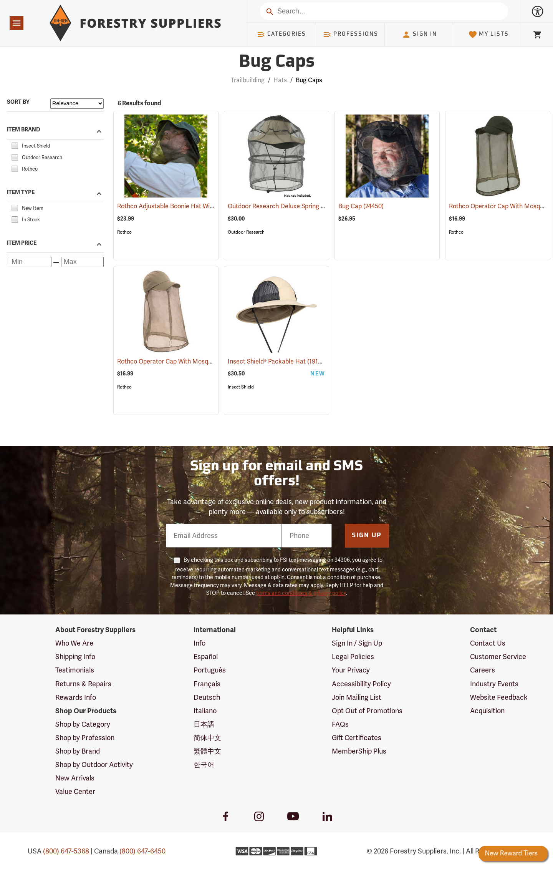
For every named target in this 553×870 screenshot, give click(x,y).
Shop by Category (82, 724)
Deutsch (207, 697)
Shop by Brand (77, 751)
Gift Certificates (356, 738)
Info (199, 643)
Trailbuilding (248, 80)
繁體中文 (207, 751)
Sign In (419, 34)
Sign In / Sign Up (357, 643)
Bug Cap (361, 206)
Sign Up (367, 536)
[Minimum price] (30, 262)
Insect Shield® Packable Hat (277, 361)
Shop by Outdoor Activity (94, 764)
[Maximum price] (82, 262)
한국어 (204, 764)
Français (207, 684)
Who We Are (74, 643)
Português (210, 670)
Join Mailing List (356, 697)
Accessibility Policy (361, 684)
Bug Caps (309, 80)
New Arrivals (74, 778)
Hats (280, 80)
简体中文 (207, 738)
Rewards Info (75, 697)
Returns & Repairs (83, 684)
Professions (351, 34)
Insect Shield (241, 387)
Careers (482, 670)
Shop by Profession (84, 738)
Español (206, 656)
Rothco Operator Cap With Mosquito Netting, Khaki (199, 361)
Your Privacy (351, 670)
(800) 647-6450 (142, 851)
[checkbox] (14, 145)
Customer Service (498, 656)
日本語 (204, 724)
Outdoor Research (246, 232)
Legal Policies (353, 656)
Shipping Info (75, 656)
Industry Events (494, 684)
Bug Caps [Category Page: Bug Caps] (277, 62)
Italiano (205, 711)
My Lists (488, 34)
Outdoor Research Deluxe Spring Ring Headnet (304, 206)
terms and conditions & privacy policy (301, 593)
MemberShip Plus (359, 751)
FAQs (340, 724)
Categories (281, 34)
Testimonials (74, 670)
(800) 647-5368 (66, 851)
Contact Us (487, 643)
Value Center (75, 791)
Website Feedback (499, 697)
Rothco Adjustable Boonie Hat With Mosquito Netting (202, 206)
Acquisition (487, 711)
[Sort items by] (77, 103)
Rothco (124, 232)
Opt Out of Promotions (367, 711)
